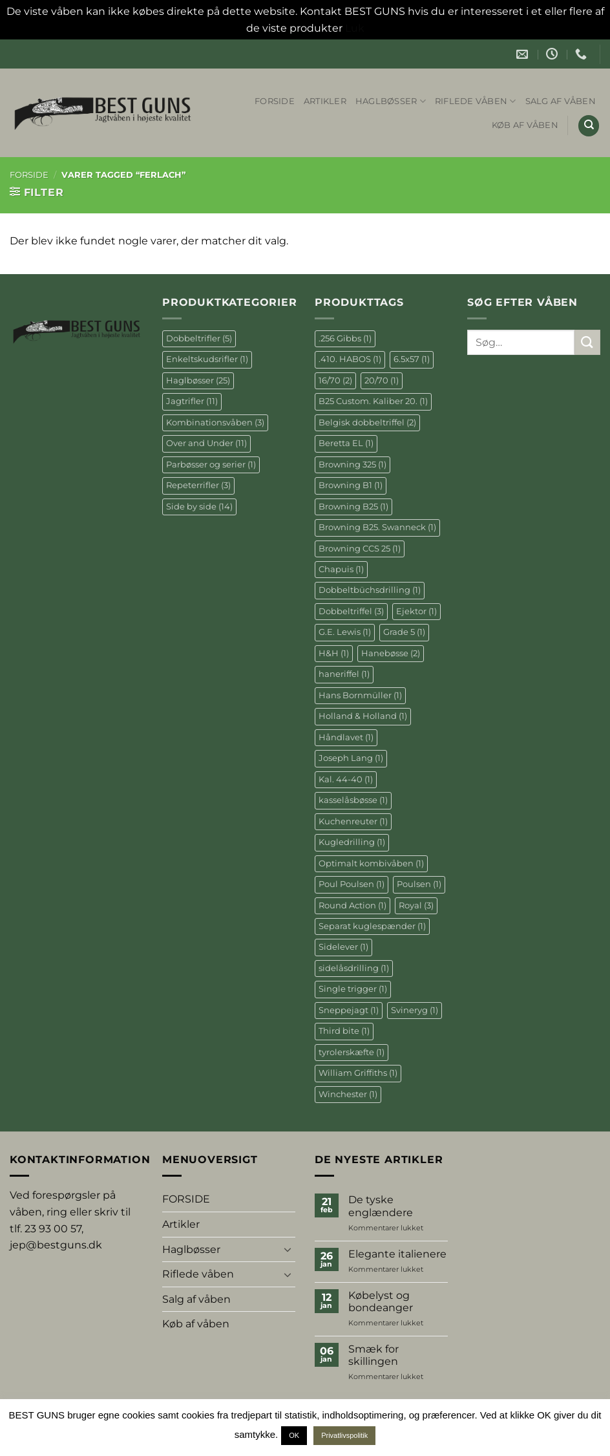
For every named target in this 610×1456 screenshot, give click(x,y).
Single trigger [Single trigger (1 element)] (353, 989)
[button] (36, 192)
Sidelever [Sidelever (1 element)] (343, 947)
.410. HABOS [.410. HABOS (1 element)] (350, 359)
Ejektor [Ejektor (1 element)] (416, 611)
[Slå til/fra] (287, 1249)
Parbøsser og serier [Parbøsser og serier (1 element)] (211, 464)
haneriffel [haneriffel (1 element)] (344, 674)
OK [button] (294, 1435)
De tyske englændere (380, 1206)
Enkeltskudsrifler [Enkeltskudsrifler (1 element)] (207, 359)
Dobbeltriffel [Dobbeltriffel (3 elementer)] (351, 611)
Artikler (325, 101)
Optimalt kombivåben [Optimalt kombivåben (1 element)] (371, 863)
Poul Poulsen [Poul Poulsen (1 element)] (351, 884)
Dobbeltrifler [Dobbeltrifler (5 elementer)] (199, 338)
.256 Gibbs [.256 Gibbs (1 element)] (345, 338)
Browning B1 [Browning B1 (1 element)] (351, 485)
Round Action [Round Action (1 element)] (352, 905)
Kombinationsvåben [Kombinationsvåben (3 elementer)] (215, 422)
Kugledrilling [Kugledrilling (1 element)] (352, 842)
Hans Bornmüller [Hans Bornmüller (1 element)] (360, 695)
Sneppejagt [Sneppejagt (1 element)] (349, 1010)
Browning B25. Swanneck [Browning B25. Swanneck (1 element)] (377, 527)
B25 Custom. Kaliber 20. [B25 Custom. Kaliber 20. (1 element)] (373, 401)
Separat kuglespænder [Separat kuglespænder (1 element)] (372, 926)
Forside (29, 175)
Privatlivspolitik (344, 1435)
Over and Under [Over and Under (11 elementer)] (206, 443)
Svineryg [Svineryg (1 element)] (414, 1010)
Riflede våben (475, 101)
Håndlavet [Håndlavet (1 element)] (346, 737)
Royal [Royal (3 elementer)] (416, 905)
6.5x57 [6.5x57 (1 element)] (412, 359)
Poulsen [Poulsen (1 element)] (419, 884)
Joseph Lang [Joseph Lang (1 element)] (351, 758)
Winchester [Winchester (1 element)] (348, 1094)
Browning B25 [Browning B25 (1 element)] (353, 506)
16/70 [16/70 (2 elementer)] (335, 380)
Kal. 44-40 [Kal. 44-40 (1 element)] (346, 779)
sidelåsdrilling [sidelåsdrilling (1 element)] (354, 968)
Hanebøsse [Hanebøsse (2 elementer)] (390, 653)
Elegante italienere (397, 1254)
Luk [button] (354, 28)
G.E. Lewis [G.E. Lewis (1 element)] (345, 632)
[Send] (587, 342)
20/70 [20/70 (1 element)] (381, 380)
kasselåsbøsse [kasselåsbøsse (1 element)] (353, 800)
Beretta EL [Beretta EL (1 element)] (346, 443)
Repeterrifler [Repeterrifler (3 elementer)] (198, 485)
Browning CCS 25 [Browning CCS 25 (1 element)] (360, 548)
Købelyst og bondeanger (380, 1301)
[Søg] (588, 125)
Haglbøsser (390, 101)
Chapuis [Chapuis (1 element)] (341, 569)
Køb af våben (525, 125)
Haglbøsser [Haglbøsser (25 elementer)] (198, 380)
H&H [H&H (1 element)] (334, 653)
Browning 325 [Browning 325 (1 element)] (352, 464)
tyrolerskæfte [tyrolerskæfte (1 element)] (351, 1052)
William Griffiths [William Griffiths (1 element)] (358, 1073)
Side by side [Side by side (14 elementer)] (199, 506)
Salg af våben (560, 101)
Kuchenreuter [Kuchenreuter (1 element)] (353, 821)
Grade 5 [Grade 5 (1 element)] (404, 632)
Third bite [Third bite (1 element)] (344, 1031)
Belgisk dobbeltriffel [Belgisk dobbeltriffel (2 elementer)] (367, 422)
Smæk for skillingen (373, 1355)
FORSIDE (275, 101)
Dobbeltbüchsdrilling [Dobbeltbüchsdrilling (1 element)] (370, 590)
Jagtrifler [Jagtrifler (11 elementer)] (192, 401)
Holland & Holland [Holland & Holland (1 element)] (363, 716)
